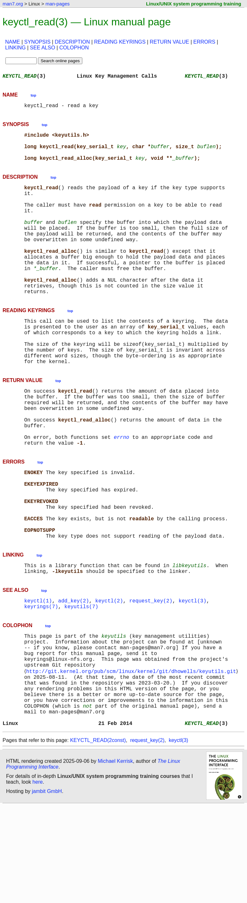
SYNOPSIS (37, 42)
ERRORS (204, 42)
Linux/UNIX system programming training (193, 3)
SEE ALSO (42, 47)
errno (121, 492)
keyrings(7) (41, 683)
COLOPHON (74, 47)
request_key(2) (150, 676)
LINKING (15, 47)
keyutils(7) (81, 683)
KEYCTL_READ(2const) (98, 837)
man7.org (13, 3)
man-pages (57, 3)
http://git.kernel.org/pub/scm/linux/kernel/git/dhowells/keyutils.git (132, 756)
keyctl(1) (38, 676)
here (37, 879)
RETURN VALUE (169, 42)
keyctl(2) (109, 676)
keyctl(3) (192, 676)
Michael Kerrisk (115, 858)
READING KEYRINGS (120, 42)
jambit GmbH (47, 888)
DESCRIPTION (72, 42)
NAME (12, 42)
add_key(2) (73, 676)
